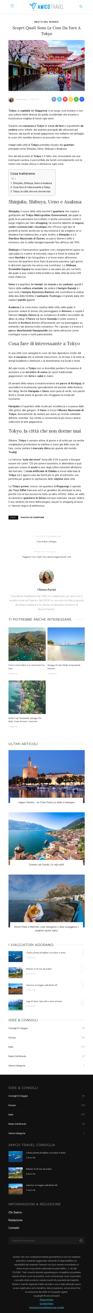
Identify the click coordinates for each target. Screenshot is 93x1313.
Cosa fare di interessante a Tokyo (31, 187)
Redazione (15, 1220)
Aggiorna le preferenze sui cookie (46, 1307)
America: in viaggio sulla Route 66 (41, 985)
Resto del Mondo (46, 22)
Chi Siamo (15, 1212)
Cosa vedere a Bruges (46, 541)
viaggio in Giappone (32, 517)
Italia (46, 1047)
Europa (46, 1038)
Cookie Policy (46, 1303)
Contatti (13, 1228)
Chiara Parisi (21, 99)
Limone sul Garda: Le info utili (46, 864)
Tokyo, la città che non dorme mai (31, 191)
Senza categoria (46, 1066)
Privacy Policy (46, 1299)
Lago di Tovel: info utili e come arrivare (44, 1001)
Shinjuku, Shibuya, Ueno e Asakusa (32, 183)
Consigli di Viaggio (46, 1028)
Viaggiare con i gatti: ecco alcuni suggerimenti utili (46, 556)
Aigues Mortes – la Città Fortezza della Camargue (46, 802)
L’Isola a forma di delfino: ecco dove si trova (45, 952)
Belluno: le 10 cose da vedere (39, 968)
